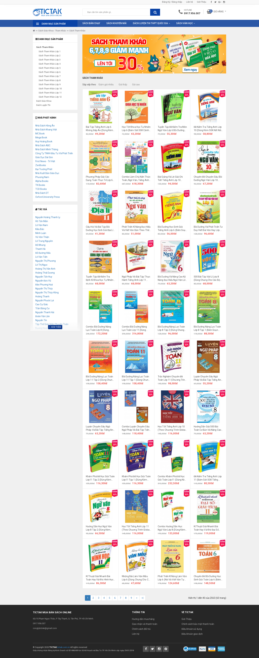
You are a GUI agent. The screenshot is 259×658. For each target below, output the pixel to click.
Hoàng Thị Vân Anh (45, 268)
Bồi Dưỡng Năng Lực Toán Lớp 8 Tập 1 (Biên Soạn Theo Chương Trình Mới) (207, 328)
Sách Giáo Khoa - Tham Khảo (52, 30)
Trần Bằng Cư (42, 308)
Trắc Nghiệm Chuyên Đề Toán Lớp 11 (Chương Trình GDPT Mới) (172, 378)
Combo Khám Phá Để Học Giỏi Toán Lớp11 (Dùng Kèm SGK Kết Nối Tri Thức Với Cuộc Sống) (172, 478)
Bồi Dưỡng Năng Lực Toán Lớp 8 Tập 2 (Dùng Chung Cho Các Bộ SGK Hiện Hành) (172, 328)
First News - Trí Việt (45, 161)
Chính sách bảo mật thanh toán (198, 624)
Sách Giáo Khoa (43, 101)
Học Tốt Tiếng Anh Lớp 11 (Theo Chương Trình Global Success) (136, 528)
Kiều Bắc (39, 229)
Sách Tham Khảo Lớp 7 (49, 76)
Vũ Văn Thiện (42, 237)
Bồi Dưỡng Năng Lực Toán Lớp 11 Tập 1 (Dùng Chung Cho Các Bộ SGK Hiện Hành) (136, 378)
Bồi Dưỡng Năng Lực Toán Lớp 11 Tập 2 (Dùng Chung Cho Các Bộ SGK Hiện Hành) (100, 378)
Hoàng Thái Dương (45, 272)
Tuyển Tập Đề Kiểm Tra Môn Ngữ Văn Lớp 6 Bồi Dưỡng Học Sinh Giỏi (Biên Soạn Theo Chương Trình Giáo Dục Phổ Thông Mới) (172, 129)
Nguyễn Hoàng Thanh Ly (47, 217)
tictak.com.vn (63, 647)
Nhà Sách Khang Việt (46, 129)
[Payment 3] (221, 648)
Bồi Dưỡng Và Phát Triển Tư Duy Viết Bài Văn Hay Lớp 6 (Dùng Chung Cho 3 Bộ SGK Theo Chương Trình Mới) (208, 228)
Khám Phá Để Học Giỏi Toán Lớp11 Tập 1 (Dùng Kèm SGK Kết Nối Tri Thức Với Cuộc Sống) (136, 478)
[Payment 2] (211, 648)
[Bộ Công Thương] (190, 648)
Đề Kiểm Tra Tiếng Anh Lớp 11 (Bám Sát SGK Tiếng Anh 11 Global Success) (208, 478)
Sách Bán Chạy (91, 23)
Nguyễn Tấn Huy (43, 276)
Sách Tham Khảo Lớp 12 (50, 97)
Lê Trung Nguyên (44, 241)
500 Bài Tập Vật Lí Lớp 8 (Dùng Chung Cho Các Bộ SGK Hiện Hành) (207, 278)
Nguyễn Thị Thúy (44, 288)
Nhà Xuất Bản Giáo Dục (47, 173)
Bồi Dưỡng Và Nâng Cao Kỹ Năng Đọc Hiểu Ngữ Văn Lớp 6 (172, 278)
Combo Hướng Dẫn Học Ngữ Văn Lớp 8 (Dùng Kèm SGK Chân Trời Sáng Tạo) (171, 528)
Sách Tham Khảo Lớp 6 (49, 72)
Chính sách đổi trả (141, 629)
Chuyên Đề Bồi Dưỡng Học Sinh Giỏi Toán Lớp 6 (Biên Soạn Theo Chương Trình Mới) (207, 578)
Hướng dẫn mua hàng (143, 619)
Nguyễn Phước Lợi (44, 300)
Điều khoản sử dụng (192, 629)
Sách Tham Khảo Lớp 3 (49, 59)
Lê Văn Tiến (41, 257)
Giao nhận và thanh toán (144, 624)
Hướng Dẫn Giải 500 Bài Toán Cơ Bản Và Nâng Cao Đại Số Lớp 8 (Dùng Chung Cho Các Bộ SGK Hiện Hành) (208, 428)
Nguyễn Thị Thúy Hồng (47, 292)
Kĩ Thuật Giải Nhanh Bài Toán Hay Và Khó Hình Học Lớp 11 (99, 578)
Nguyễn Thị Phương (45, 261)
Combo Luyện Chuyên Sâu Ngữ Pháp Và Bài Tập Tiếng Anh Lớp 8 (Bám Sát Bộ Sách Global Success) (136, 428)
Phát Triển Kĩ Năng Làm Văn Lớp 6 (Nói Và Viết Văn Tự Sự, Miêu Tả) (172, 578)
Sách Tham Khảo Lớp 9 (49, 84)
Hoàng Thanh (42, 296)
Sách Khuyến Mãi (116, 23)
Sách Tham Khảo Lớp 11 (50, 92)
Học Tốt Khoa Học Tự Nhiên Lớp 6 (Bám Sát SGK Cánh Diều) (136, 129)
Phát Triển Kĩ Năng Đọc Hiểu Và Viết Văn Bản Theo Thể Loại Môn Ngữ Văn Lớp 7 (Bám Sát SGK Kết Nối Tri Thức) (136, 228)
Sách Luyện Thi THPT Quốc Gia (150, 23)
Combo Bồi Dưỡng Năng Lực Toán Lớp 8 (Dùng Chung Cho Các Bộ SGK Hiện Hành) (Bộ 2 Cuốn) (98, 328)
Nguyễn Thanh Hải (44, 312)
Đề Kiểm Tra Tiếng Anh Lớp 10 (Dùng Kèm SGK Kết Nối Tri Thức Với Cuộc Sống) (208, 129)
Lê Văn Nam (41, 225)
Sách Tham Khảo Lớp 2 (49, 55)
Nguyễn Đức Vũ (43, 280)
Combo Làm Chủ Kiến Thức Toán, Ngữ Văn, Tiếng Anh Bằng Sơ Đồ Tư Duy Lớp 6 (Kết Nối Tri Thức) (136, 178)
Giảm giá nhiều (106, 84)
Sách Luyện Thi (43, 105)
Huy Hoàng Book (43, 141)
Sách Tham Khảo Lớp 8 (49, 80)
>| (142, 598)
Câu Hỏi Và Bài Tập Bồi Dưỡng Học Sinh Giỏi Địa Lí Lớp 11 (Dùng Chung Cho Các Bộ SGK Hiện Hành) (99, 228)
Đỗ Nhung (40, 245)
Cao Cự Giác (41, 304)
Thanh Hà (40, 249)
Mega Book (41, 137)
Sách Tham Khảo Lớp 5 (49, 68)
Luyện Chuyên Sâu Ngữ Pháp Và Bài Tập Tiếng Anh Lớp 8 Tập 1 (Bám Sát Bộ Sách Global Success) (100, 428)
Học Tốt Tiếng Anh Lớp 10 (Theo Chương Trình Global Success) (172, 428)
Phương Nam (42, 177)
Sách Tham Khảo (77, 30)
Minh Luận (40, 233)
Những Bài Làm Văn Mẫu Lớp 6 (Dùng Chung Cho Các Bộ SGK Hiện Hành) (136, 578)
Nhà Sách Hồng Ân (45, 125)
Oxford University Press (47, 197)
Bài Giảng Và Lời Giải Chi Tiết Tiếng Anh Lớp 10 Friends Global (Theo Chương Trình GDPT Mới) (171, 178)
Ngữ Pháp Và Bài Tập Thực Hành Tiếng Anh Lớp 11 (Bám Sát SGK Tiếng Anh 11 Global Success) (136, 278)
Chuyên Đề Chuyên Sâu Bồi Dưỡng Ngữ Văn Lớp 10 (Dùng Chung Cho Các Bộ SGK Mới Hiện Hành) (208, 178)
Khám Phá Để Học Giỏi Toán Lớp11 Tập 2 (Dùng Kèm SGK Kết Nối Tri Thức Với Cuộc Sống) (100, 478)
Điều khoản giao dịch (192, 634)
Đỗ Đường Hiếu (43, 253)
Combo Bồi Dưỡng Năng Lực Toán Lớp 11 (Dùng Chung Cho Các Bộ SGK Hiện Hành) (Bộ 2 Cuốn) (134, 328)
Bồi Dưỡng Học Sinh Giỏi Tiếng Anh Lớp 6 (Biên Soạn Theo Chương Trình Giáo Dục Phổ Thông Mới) (172, 228)
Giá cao (136, 84)
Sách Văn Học (184, 23)
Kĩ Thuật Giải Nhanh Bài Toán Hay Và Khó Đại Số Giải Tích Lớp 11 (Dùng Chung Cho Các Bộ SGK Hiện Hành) (206, 528)
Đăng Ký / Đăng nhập (172, 2)
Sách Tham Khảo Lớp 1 (49, 51)
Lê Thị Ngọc (41, 264)
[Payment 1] (202, 648)
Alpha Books (41, 181)
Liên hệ (189, 2)
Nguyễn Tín (41, 320)
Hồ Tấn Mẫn (41, 221)
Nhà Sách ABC (42, 145)
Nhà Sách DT (42, 193)
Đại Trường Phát (43, 169)
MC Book (40, 133)
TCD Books (41, 189)
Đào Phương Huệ (44, 284)
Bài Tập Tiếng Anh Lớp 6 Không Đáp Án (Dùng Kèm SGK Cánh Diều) (99, 129)
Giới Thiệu (201, 2)
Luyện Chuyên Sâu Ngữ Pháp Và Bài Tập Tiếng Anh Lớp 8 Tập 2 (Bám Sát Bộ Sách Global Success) (208, 378)
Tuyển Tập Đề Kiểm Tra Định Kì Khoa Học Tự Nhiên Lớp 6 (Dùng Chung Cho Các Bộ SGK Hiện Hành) (100, 278)
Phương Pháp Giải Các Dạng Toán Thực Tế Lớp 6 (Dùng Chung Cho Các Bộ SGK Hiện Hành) (99, 178)
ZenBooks (40, 165)
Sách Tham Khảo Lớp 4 (49, 64)
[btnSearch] (155, 12)
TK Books (40, 185)
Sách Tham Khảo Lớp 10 (50, 88)
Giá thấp (123, 84)
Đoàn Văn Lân (42, 316)
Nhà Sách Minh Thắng (46, 149)
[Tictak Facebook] (146, 649)
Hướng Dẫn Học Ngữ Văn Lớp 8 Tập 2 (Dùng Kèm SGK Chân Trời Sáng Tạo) (99, 528)
